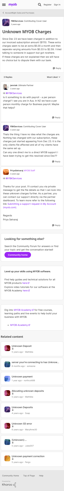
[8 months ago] (18, 366)
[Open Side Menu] (4, 4)
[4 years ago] (17, 413)
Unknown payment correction (28, 456)
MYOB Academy (22, 309)
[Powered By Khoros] (32, 484)
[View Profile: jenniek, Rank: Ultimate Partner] (6, 87)
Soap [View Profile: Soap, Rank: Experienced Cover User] (27, 413)
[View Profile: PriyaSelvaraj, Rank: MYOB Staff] (6, 172)
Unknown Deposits (22, 407)
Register (47, 4)
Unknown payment (22, 376)
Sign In (57, 4)
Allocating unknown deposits (28, 390)
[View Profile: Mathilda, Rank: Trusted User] (7, 348)
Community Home (10, 475)
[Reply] (57, 68)
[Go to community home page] (13, 4)
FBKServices (15, 93)
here (24, 283)
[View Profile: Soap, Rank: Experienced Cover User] (7, 409)
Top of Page (29, 475)
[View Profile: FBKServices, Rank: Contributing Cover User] (6, 22)
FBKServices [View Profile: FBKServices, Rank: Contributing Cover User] (17, 21)
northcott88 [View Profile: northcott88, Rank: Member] (29, 380)
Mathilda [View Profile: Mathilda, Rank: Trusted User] (29, 351)
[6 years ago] (17, 429)
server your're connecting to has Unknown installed (35, 362)
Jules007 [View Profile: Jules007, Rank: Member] (29, 445)
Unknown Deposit (22, 346)
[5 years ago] (17, 351)
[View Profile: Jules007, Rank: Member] (7, 442)
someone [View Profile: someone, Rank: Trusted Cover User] (31, 366)
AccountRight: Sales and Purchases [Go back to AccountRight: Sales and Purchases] (18, 13)
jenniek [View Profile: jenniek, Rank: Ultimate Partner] (13, 85)
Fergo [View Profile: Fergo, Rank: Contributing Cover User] (27, 462)
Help (41, 475)
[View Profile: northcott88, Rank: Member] (7, 379)
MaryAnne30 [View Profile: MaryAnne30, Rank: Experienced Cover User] (31, 429)
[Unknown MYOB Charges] (21, 88)
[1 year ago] (17, 380)
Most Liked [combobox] (53, 77)
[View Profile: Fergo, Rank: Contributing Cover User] (7, 458)
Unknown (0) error (22, 423)
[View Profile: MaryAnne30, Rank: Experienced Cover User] (7, 426)
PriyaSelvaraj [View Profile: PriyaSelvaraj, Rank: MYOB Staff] (16, 170)
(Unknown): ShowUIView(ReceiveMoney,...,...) (30, 439)
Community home (18, 254)
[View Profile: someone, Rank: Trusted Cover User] (7, 364)
